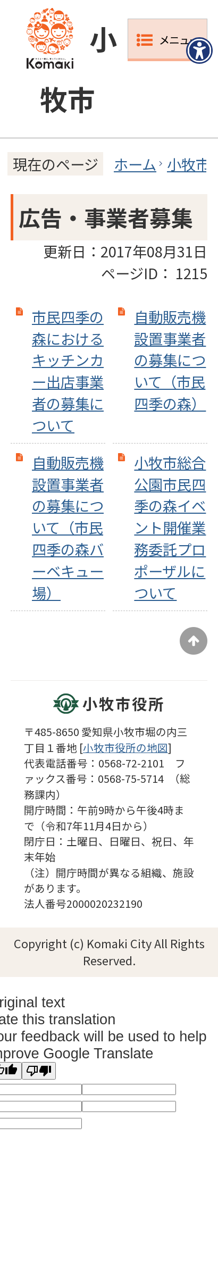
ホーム (135, 163)
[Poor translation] (39, 1071)
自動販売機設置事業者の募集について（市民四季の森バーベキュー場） (68, 527)
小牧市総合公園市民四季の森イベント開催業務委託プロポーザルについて (170, 527)
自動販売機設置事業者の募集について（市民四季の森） (170, 360)
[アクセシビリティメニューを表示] (199, 50)
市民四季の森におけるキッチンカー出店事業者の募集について (68, 371)
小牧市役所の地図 (125, 747)
